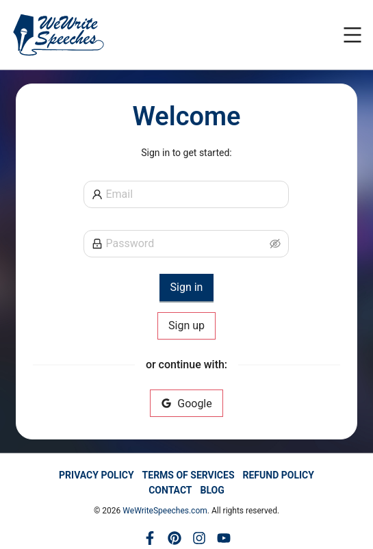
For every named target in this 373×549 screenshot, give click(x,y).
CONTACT (170, 490)
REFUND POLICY (278, 475)
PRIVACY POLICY (96, 475)
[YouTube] (224, 538)
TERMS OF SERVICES (188, 475)
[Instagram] (199, 538)
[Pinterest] (174, 538)
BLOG (212, 490)
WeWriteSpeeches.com (165, 510)
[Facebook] (150, 538)
